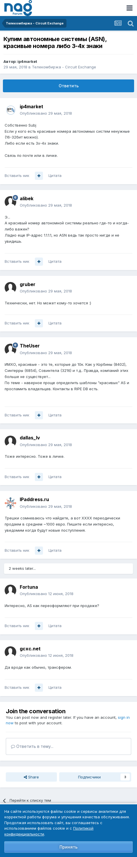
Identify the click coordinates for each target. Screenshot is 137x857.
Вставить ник (17, 175)
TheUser (30, 346)
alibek (26, 198)
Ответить (69, 85)
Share (31, 777)
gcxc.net (30, 649)
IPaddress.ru (34, 499)
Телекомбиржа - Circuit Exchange (64, 67)
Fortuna (29, 587)
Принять (68, 846)
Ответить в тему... (32, 746)
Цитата (55, 175)
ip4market (27, 61)
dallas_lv (30, 438)
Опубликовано (46, 113)
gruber (27, 284)
